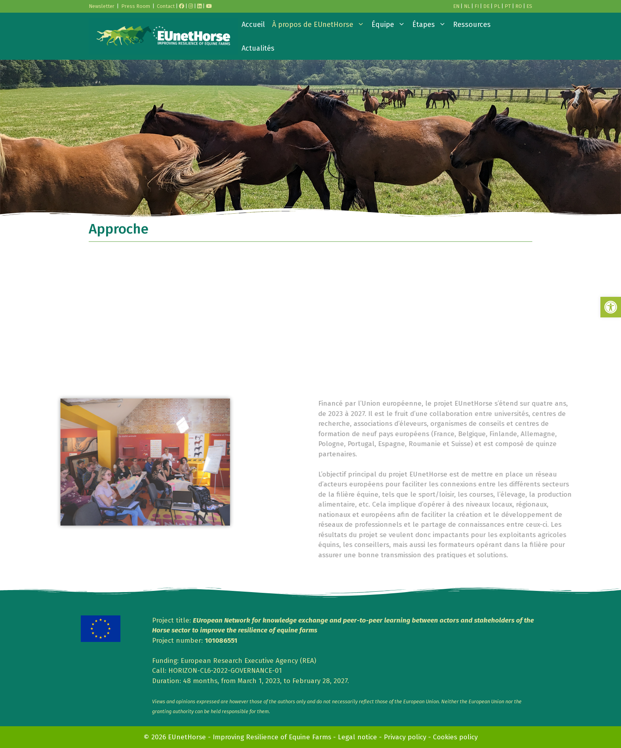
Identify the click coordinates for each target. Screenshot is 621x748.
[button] (610, 307)
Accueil (253, 24)
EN (456, 6)
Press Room (135, 6)
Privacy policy (405, 737)
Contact (166, 6)
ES (529, 6)
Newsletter (101, 6)
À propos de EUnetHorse (320, 24)
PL (497, 6)
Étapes (431, 24)
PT (508, 6)
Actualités (258, 48)
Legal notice (357, 737)
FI (476, 6)
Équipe (390, 24)
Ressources (472, 24)
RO (518, 6)
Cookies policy (455, 737)
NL (467, 6)
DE (486, 6)
